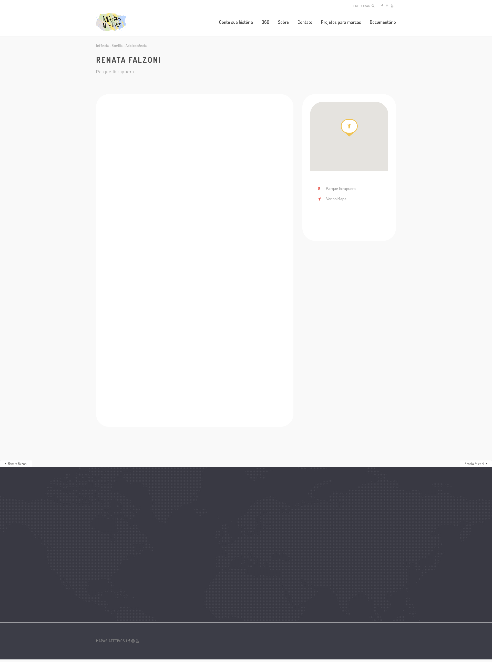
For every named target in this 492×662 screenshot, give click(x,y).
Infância (102, 45)
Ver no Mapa (336, 198)
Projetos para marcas (341, 22)
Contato (305, 22)
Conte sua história (236, 22)
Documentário (383, 22)
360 (265, 22)
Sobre (283, 22)
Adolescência (136, 45)
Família (117, 45)
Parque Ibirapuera (340, 188)
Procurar (363, 6)
